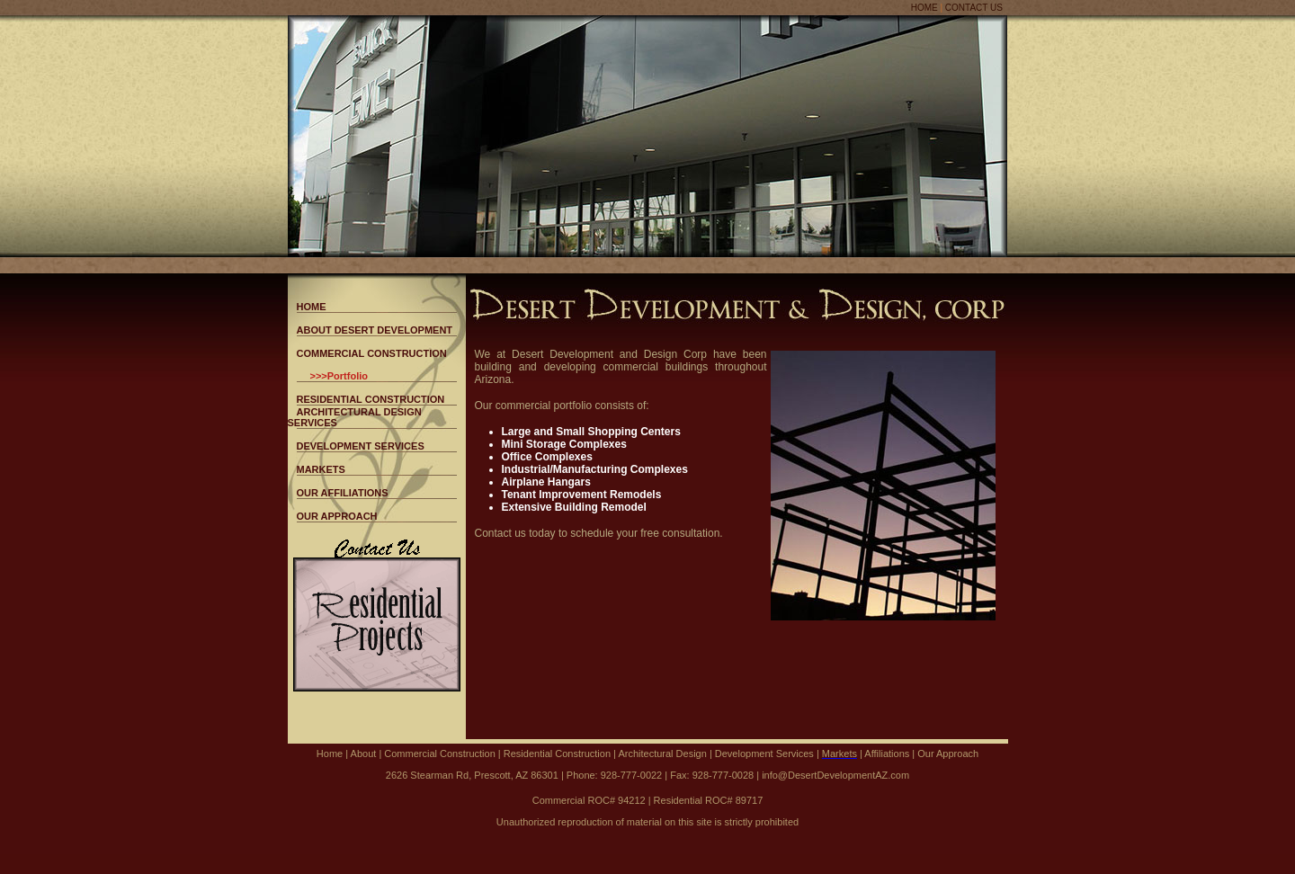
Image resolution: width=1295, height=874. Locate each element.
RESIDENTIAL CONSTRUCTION (371, 399)
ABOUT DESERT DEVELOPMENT (375, 330)
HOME (924, 8)
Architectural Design (664, 753)
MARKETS (321, 469)
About (364, 753)
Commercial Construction (438, 753)
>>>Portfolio (339, 375)
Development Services (766, 753)
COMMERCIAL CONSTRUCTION (372, 353)
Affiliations (885, 753)
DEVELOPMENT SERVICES (360, 446)
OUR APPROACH (337, 516)
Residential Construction (556, 753)
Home (330, 753)
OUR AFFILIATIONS (342, 492)
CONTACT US (974, 8)
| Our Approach (943, 753)
